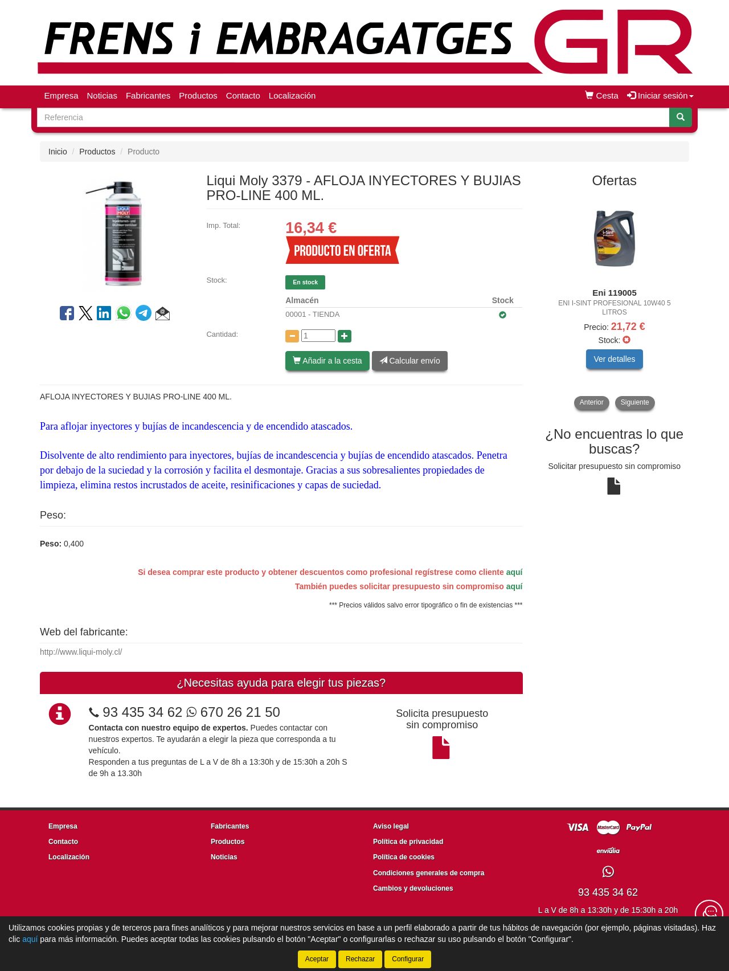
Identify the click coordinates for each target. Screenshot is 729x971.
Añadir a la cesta (327, 360)
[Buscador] (353, 117)
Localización (292, 95)
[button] (162, 315)
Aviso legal (391, 826)
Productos (198, 95)
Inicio (57, 151)
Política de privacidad (408, 842)
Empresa (61, 95)
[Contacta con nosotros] (709, 914)
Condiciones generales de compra (428, 873)
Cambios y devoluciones (413, 888)
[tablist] (615, 303)
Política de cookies (404, 857)
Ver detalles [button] (614, 359)
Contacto (243, 95)
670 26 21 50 (233, 712)
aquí (514, 572)
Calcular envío (409, 360)
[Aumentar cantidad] (344, 336)
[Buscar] (680, 117)
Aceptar (317, 959)
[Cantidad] (318, 335)
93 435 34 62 (142, 712)
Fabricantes (148, 95)
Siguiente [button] (635, 402)
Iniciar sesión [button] (660, 95)
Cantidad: (222, 334)
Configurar (408, 959)
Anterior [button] (592, 402)
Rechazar (360, 959)
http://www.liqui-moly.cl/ (81, 651)
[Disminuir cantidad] (292, 336)
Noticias (102, 95)
